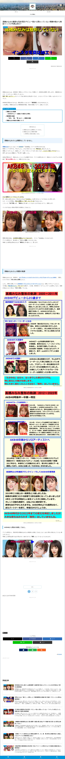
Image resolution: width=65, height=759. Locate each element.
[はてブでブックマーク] (32, 58)
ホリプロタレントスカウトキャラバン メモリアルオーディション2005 (37, 274)
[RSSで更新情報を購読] (35, 646)
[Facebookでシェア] (22, 58)
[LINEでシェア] (42, 58)
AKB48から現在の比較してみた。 (33, 130)
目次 (30, 123)
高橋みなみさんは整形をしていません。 (33, 126)
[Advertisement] (32, 76)
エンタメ (5, 629)
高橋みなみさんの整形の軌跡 (30, 128)
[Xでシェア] (12, 58)
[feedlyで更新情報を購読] (32, 646)
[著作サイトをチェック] (29, 646)
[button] (52, 58)
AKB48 (21, 143)
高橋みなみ (5, 143)
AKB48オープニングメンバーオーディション (29, 280)
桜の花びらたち (12, 282)
